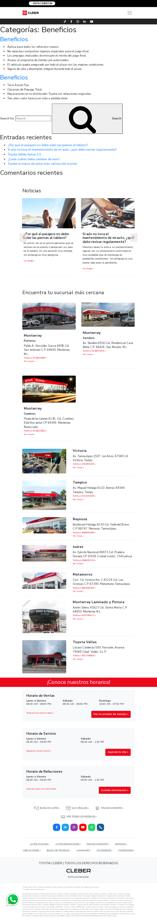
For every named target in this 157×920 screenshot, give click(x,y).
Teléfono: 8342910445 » (84, 463)
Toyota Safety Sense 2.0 (24, 154)
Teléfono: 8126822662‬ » (35, 430)
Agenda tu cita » (118, 752)
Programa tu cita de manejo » (40, 713)
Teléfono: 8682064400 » (84, 587)
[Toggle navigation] (129, 12)
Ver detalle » (29, 260)
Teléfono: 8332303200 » (84, 495)
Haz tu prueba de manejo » (111, 714)
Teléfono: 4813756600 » (84, 655)
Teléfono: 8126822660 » (35, 357)
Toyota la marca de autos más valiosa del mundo (42, 163)
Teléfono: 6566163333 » (84, 560)
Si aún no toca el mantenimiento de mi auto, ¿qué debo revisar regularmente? (62, 149)
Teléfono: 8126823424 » (94, 350)
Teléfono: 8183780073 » (84, 615)
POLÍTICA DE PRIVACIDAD (78, 877)
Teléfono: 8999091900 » (84, 532)
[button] (23, 237)
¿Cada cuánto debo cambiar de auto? (34, 159)
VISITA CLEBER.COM (42, 3)
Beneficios (14, 39)
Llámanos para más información (41, 788)
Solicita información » (114, 790)
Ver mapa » (29, 361)
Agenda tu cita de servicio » (38, 751)
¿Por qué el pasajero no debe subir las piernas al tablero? (48, 145)
